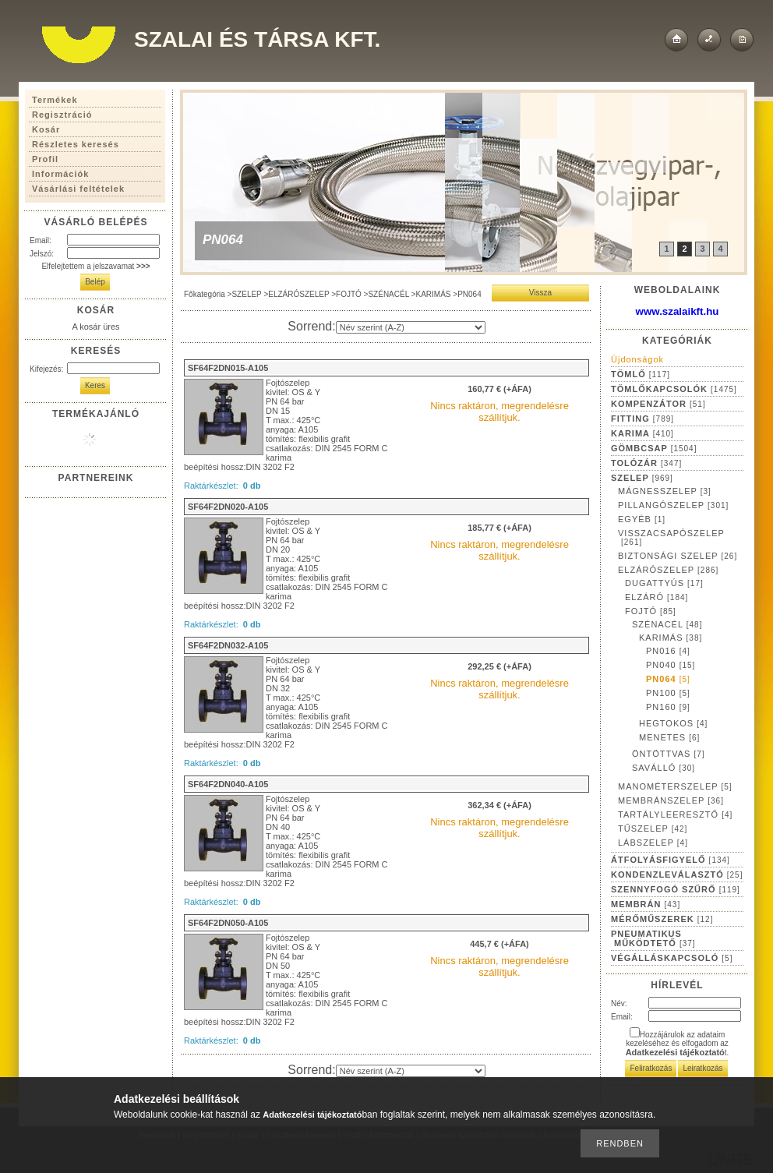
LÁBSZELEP (653, 842)
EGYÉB (641, 519)
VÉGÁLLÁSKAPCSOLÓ (671, 958)
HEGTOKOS (673, 723)
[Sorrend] (410, 327)
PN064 (668, 679)
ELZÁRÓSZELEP (298, 294)
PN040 (670, 665)
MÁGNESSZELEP (664, 491)
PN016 (668, 650)
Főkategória (204, 294)
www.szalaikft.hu (677, 311)
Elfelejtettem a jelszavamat (95, 266)
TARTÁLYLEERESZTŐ (675, 814)
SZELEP (246, 294)
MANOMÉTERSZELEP (675, 786)
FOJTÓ (349, 294)
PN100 (668, 693)
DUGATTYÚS (664, 583)
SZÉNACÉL (388, 294)
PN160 (668, 707)
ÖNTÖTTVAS (668, 753)
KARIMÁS (433, 294)
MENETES (669, 737)
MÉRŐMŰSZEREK (662, 919)
